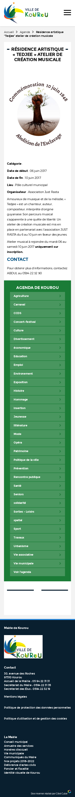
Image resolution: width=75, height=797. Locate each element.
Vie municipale (14, 753)
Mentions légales (15, 696)
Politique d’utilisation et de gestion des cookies (35, 718)
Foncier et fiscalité (16, 769)
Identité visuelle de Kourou (22, 772)
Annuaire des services (18, 746)
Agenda (25, 32)
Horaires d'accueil (16, 749)
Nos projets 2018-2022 (19, 761)
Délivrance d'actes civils (20, 765)
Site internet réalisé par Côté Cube (49, 793)
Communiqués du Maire (20, 757)
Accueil (9, 32)
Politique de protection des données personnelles (37, 707)
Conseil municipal (16, 742)
